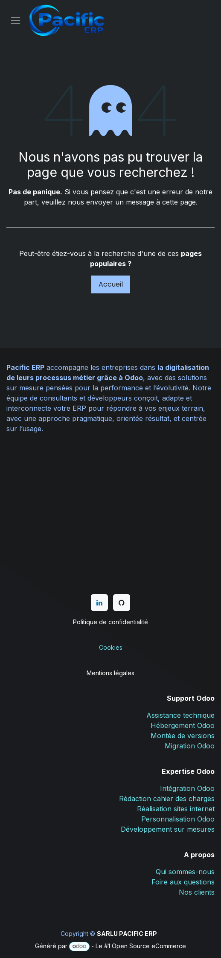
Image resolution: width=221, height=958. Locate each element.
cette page (179, 202)
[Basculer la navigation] (15, 20)
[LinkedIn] (99, 602)
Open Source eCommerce (149, 945)
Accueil (111, 284)
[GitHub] (121, 602)
